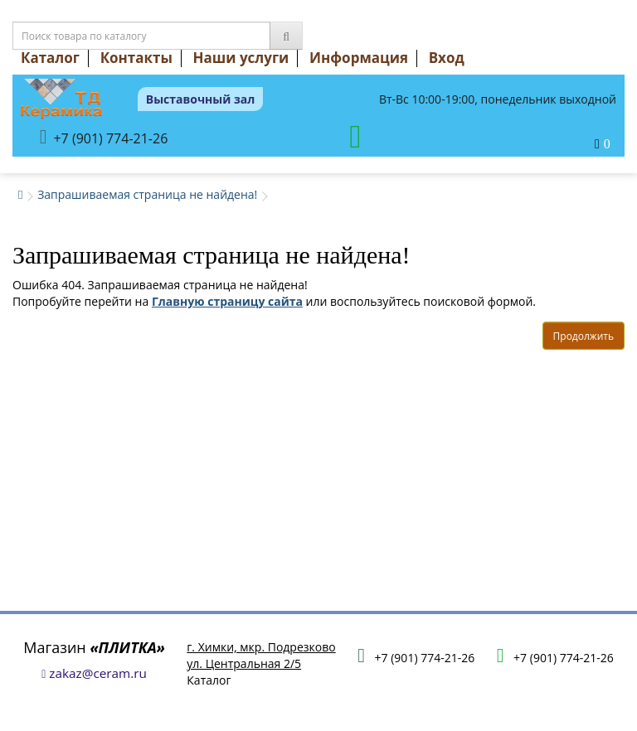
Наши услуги (241, 57)
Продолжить (583, 336)
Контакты (136, 57)
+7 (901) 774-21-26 (104, 137)
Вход (446, 57)
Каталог (50, 57)
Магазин (94, 647)
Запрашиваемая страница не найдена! (147, 194)
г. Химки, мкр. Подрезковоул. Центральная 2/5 (261, 655)
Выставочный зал (200, 99)
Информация (358, 57)
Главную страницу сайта (227, 301)
